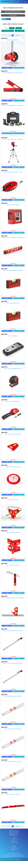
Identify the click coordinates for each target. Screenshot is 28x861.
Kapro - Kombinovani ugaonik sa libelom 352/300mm (13, 597)
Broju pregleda (20, 30)
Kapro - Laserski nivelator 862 (13, 204)
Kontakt (14, 837)
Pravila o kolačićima (14, 842)
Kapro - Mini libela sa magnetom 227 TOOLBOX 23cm (13, 237)
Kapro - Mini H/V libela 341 (13, 499)
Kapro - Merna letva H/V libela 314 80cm (13, 728)
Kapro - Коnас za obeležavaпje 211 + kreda (13, 172)
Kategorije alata (14, 847)
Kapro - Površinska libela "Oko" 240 (13, 466)
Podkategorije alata (14, 849)
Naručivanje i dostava (14, 838)
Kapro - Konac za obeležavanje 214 (13, 401)
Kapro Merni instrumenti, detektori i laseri (13, 11)
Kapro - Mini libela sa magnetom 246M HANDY (13, 270)
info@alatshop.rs (14, 835)
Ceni (12, 28)
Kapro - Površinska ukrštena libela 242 (13, 434)
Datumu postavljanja (8, 30)
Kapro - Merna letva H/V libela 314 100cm (13, 696)
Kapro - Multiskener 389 (13, 335)
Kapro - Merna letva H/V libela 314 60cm (13, 761)
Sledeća (17, 35)
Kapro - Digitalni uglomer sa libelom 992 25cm (13, 72)
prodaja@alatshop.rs (14, 834)
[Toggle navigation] (25, 2)
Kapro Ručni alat (13, 15)
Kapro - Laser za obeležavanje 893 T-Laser (13, 368)
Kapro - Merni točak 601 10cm (13, 39)
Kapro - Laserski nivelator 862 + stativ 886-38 (13, 139)
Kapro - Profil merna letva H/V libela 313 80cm (13, 630)
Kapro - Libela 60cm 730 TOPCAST (13, 794)
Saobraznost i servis (14, 841)
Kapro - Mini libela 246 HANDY (13, 303)
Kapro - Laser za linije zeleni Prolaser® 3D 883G (13, 105)
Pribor (14, 850)
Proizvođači (14, 846)
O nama (14, 839)
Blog (14, 845)
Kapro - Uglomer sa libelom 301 (13, 565)
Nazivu (18, 28)
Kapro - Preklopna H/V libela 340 (13, 532)
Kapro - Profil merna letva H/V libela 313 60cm (13, 663)
